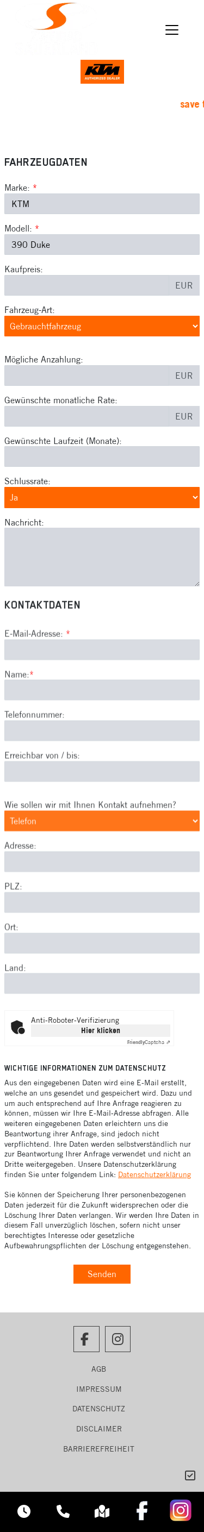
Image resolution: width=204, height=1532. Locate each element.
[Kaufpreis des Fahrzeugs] (86, 285)
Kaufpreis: (23, 269)
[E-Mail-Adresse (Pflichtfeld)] (102, 694)
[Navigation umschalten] (172, 30)
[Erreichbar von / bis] (102, 816)
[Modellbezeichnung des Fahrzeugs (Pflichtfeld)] (102, 244)
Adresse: (20, 890)
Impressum (99, 1389)
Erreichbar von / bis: (42, 800)
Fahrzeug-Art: (29, 309)
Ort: (11, 971)
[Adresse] (102, 906)
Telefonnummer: (34, 759)
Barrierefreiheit (98, 1449)
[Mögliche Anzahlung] (86, 375)
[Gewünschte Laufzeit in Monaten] (102, 456)
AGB (98, 1369)
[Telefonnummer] (102, 776)
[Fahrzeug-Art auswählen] (102, 326)
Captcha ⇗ (148, 1042)
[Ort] (102, 988)
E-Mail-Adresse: (37, 678)
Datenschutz (98, 1409)
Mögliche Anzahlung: (43, 359)
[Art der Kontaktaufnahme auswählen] (102, 865)
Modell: (18, 228)
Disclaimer (99, 1429)
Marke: (17, 187)
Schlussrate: (27, 481)
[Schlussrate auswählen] (102, 497)
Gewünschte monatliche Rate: (61, 400)
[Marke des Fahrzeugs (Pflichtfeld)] (102, 203)
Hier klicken (100, 1030)
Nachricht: (24, 522)
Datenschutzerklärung (154, 1174)
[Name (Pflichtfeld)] (102, 735)
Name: (16, 719)
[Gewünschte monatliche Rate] (86, 416)
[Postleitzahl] (102, 947)
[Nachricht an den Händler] (102, 557)
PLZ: (13, 931)
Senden (102, 1273)
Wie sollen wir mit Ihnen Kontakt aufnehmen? (90, 849)
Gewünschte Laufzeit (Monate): (63, 440)
